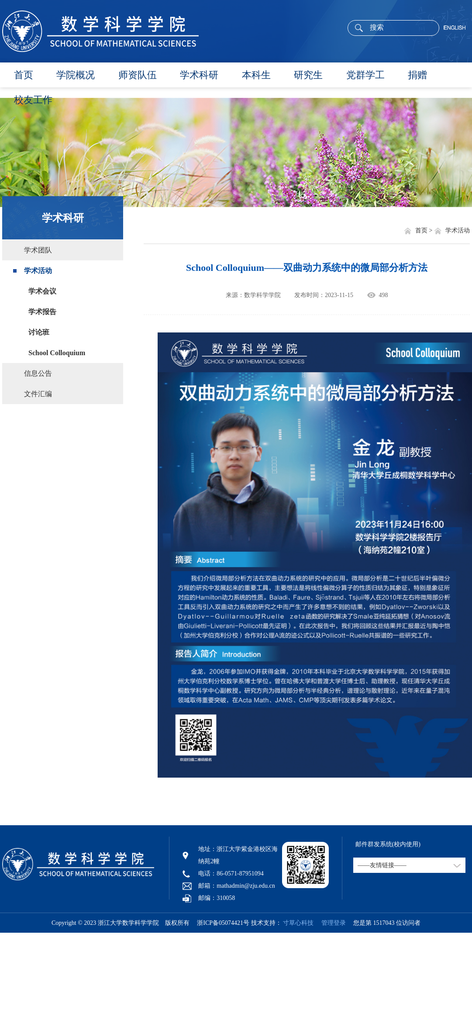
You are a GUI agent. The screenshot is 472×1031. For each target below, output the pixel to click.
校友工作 (33, 99)
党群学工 (365, 74)
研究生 (308, 74)
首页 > (424, 230)
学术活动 (38, 270)
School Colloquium (56, 352)
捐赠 (417, 74)
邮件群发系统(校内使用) (387, 844)
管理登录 (330, 923)
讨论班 (38, 332)
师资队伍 (137, 74)
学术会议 (42, 291)
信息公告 (38, 373)
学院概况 (75, 74)
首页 (23, 74)
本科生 (256, 74)
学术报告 (42, 311)
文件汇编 (38, 394)
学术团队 (38, 250)
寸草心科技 (298, 923)
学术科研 (199, 74)
